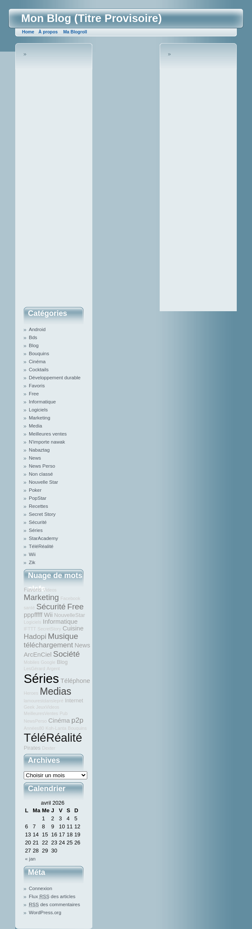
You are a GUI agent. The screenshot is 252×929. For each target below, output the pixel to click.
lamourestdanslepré (44, 700)
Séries (36, 530)
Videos (49, 589)
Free (34, 393)
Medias (55, 691)
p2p (77, 720)
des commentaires (54, 904)
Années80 (34, 728)
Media (35, 425)
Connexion (40, 888)
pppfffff (33, 614)
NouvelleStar (69, 615)
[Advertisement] (57, 177)
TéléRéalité (41, 546)
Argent (53, 668)
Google (48, 662)
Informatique (42, 401)
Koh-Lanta (56, 728)
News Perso (42, 466)
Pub (64, 713)
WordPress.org (45, 912)
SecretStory (49, 628)
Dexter (48, 748)
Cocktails (39, 369)
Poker (35, 490)
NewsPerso (35, 720)
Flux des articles (52, 896)
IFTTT (30, 628)
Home (28, 32)
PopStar (38, 498)
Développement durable (54, 377)
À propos (48, 32)
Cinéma (37, 361)
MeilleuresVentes (41, 713)
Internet (74, 700)
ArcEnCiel (38, 654)
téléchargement (48, 645)
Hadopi (35, 637)
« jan (30, 858)
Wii (32, 554)
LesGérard (34, 668)
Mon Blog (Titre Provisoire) (91, 18)
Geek (29, 707)
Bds (33, 337)
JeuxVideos (47, 707)
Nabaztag (39, 449)
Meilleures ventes (48, 433)
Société (66, 653)
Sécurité (38, 522)
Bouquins (39, 353)
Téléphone (75, 680)
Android (37, 329)
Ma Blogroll (75, 32)
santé (29, 607)
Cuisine (73, 628)
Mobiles (31, 662)
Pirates (32, 748)
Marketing (39, 417)
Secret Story (42, 514)
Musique (63, 636)
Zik (32, 562)
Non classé (41, 474)
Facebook (70, 598)
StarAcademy (43, 538)
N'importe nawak (47, 441)
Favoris (37, 385)
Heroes (31, 693)
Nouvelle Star (43, 482)
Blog (34, 345)
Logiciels (38, 409)
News (35, 457)
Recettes (38, 506)
